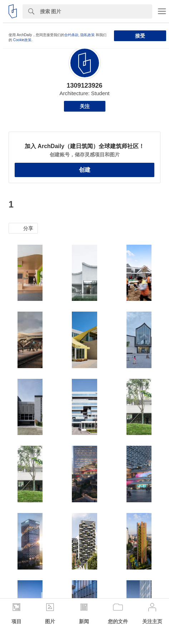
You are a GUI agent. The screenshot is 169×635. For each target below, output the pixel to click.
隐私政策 (87, 35)
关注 (85, 106)
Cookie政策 (22, 40)
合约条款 (71, 35)
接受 (140, 36)
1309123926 (84, 85)
